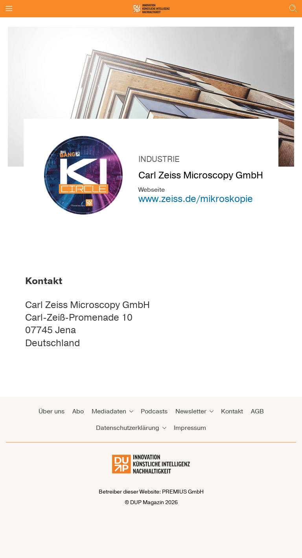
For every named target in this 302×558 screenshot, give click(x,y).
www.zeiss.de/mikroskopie (195, 199)
